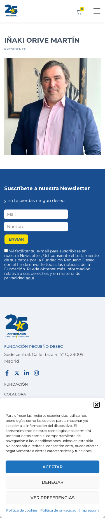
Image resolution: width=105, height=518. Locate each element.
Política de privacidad (58, 510)
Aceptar (53, 466)
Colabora (15, 394)
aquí (30, 277)
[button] (96, 405)
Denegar (53, 482)
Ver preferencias (52, 497)
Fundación (16, 384)
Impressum (89, 510)
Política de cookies (22, 510)
